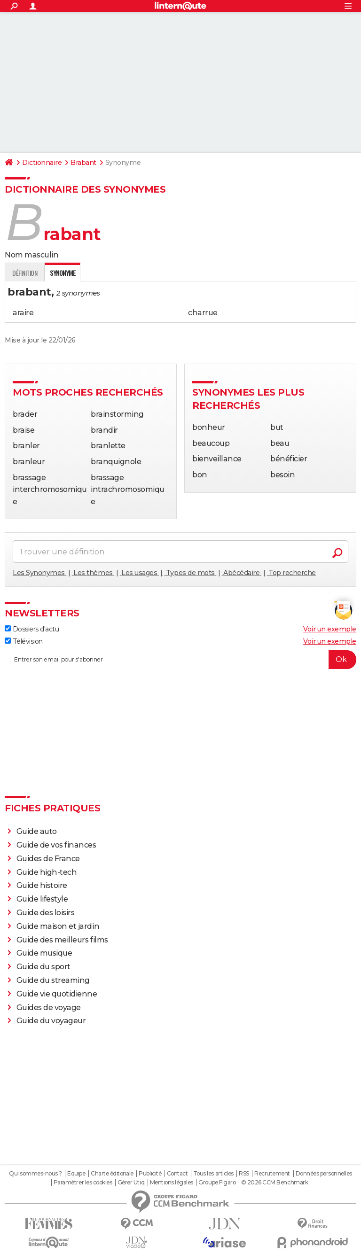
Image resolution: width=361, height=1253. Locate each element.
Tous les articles (213, 1173)
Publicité (150, 1173)
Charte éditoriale (112, 1173)
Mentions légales (171, 1182)
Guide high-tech (46, 872)
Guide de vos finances (56, 845)
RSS (244, 1173)
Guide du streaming (53, 980)
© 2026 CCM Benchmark (274, 1182)
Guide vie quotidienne (56, 993)
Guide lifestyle (42, 899)
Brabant (83, 162)
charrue (203, 312)
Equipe (76, 1173)
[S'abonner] (180, 659)
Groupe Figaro (216, 1182)
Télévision (24, 641)
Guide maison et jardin (57, 926)
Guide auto (36, 831)
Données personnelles (324, 1173)
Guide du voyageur (51, 1020)
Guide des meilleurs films (62, 939)
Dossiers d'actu (32, 629)
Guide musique (44, 953)
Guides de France (48, 858)
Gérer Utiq (131, 1182)
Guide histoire (41, 885)
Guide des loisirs (45, 912)
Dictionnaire (42, 162)
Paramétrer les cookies (83, 1182)
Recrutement (272, 1173)
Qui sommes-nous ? (35, 1173)
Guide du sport (43, 966)
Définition (24, 273)
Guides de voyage (48, 1007)
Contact (177, 1173)
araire (23, 312)
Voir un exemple (329, 629)
